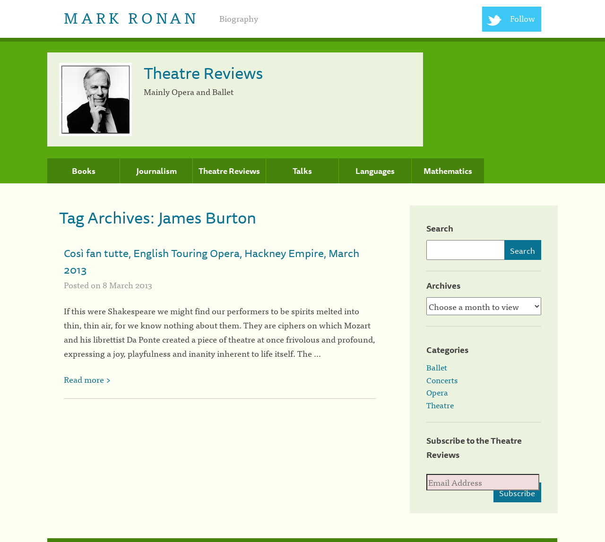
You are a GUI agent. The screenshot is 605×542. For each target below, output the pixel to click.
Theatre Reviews (229, 171)
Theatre (440, 405)
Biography (238, 18)
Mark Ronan (131, 16)
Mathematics (448, 171)
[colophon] (302, 540)
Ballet (436, 367)
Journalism (156, 171)
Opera (437, 392)
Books (83, 171)
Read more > (87, 379)
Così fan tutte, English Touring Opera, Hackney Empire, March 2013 (211, 261)
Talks (302, 171)
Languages (375, 171)
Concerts (442, 380)
